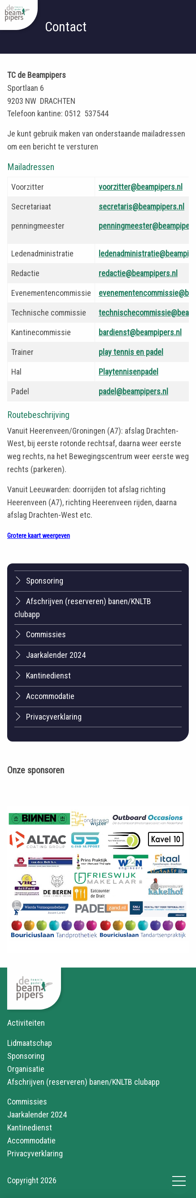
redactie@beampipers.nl (138, 273)
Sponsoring (38, 580)
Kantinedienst (42, 675)
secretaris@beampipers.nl (141, 206)
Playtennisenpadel (128, 371)
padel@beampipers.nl (133, 391)
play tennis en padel (131, 352)
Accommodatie (44, 696)
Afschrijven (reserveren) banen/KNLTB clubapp (82, 607)
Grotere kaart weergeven (38, 536)
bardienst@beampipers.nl (140, 332)
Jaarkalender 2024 (50, 655)
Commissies (40, 634)
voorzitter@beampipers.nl (141, 187)
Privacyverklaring (48, 716)
